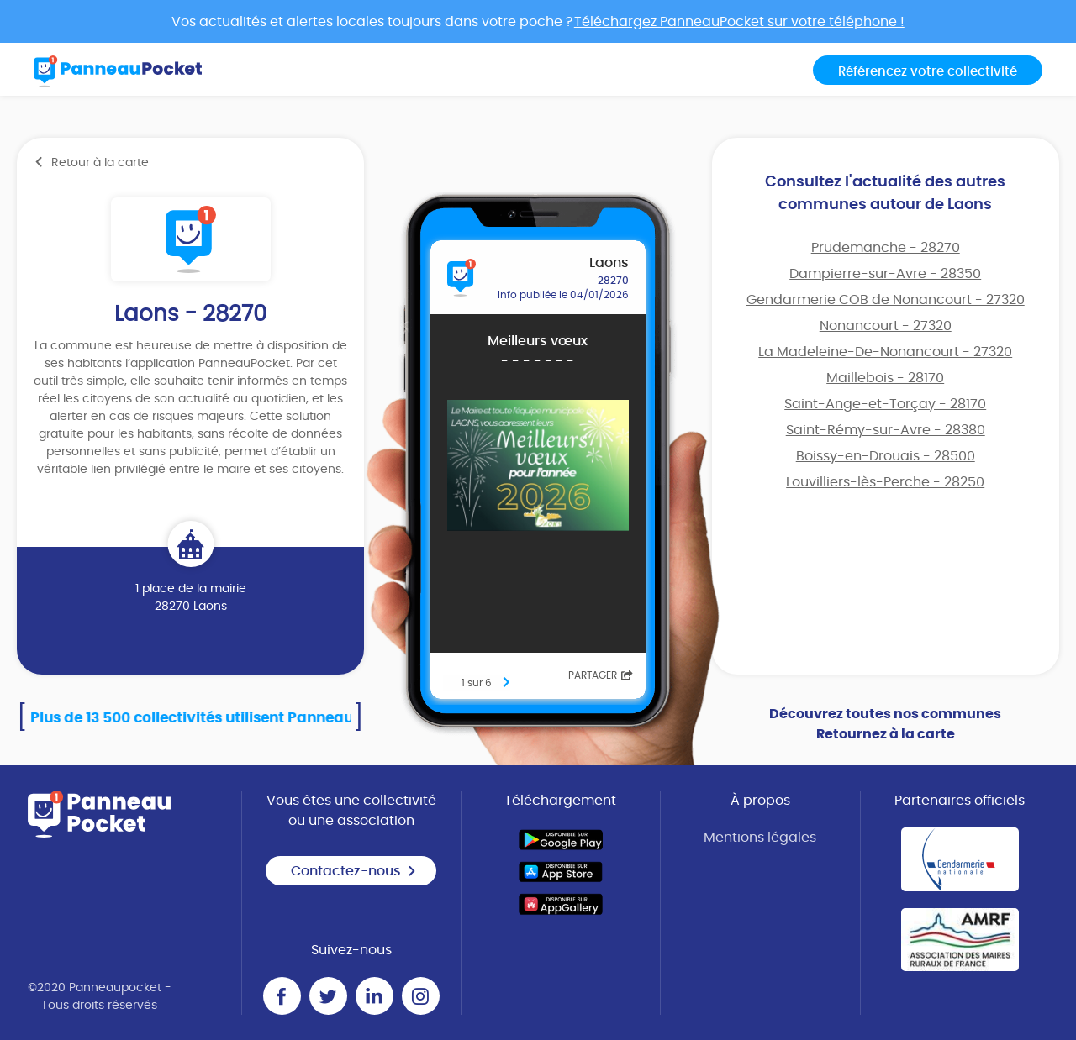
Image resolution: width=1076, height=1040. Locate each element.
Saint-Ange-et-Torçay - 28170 (885, 404)
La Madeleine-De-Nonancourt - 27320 (885, 352)
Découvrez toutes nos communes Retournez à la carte (885, 724)
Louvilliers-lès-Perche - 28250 (885, 482)
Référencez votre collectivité (927, 72)
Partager (600, 675)
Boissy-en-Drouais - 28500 (885, 456)
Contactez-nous (354, 871)
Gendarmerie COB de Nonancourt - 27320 (885, 300)
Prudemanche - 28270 (885, 248)
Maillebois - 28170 (885, 378)
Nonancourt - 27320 (886, 326)
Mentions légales (760, 837)
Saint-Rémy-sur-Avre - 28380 (885, 430)
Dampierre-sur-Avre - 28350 (885, 274)
